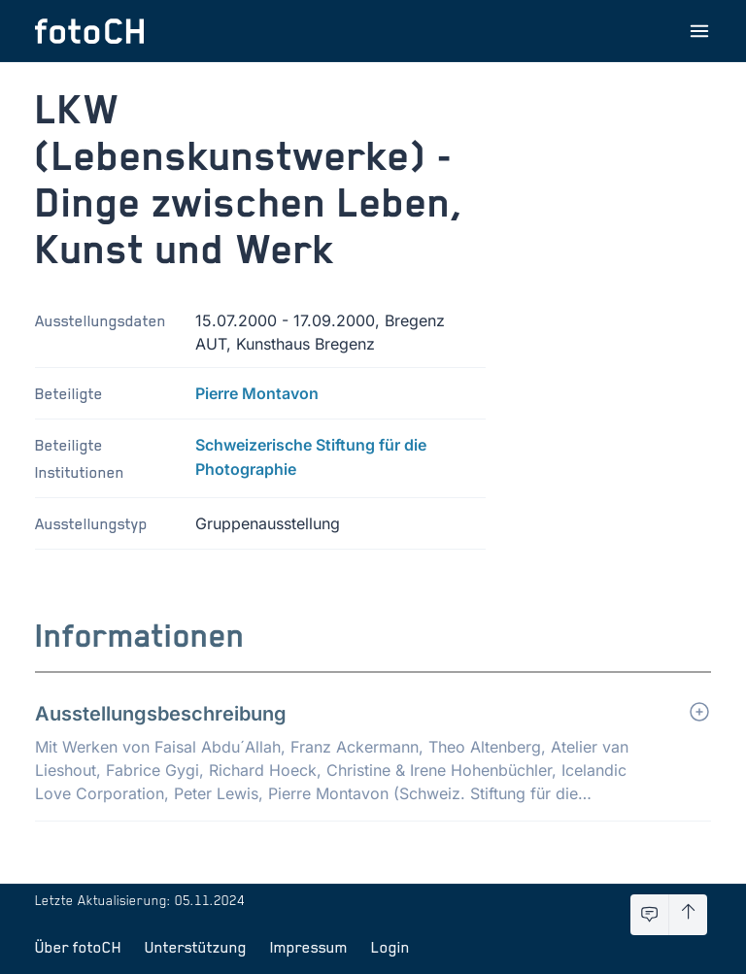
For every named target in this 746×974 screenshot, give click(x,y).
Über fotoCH (78, 947)
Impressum (309, 947)
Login (390, 947)
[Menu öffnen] (699, 31)
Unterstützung (196, 947)
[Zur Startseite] (89, 31)
